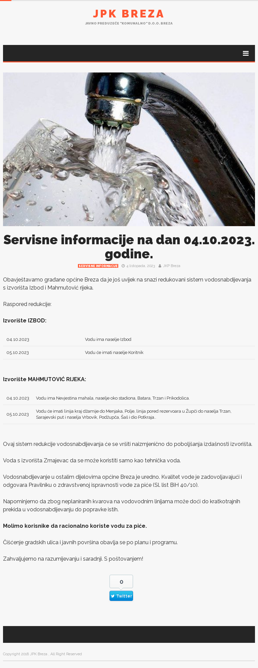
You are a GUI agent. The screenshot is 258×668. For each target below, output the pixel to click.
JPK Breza (129, 13)
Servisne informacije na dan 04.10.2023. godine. (129, 246)
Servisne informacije (98, 266)
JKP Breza (171, 266)
